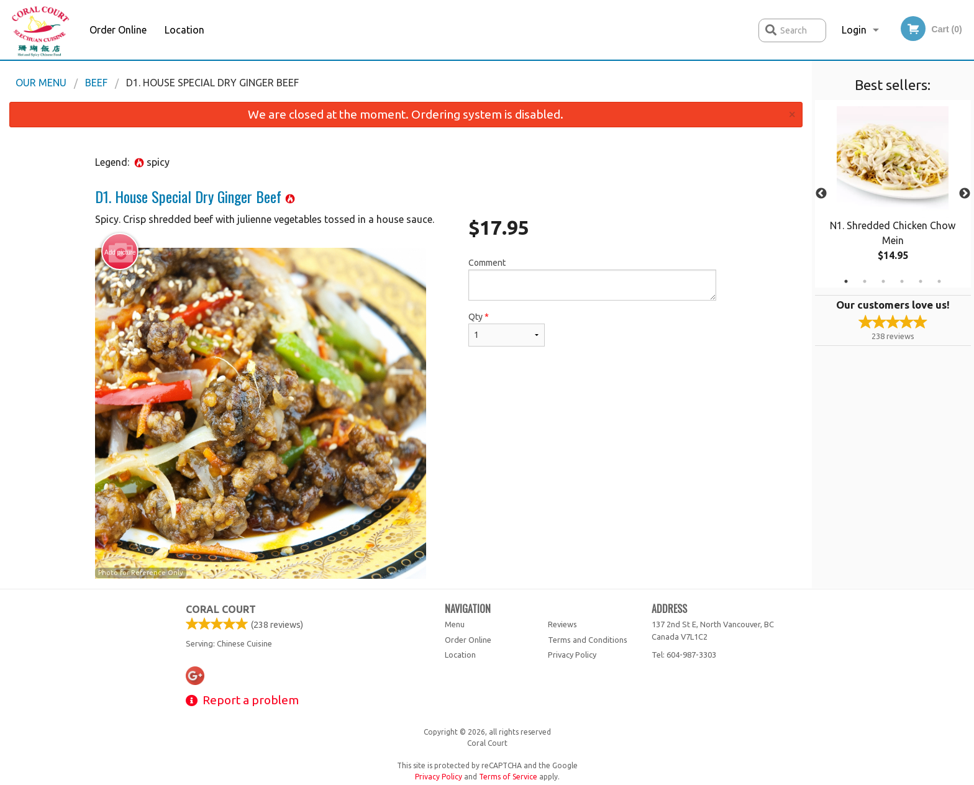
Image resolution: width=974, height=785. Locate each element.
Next (964, 194)
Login (854, 29)
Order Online (118, 29)
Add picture (120, 252)
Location (184, 29)
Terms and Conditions (587, 639)
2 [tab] (864, 281)
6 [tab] (939, 281)
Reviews (562, 624)
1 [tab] (846, 281)
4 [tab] (902, 281)
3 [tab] (883, 281)
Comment (592, 279)
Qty (506, 329)
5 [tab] (920, 281)
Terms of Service (508, 777)
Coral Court (221, 609)
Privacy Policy (572, 654)
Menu (455, 624)
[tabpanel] (893, 193)
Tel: (684, 654)
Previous (821, 194)
